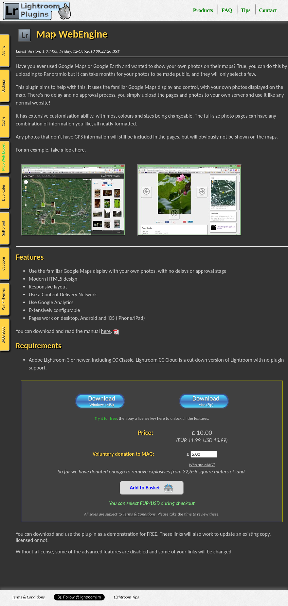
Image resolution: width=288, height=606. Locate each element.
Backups (3, 85)
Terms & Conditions (139, 514)
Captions (3, 263)
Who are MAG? (202, 464)
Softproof (3, 228)
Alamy (3, 50)
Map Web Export (3, 157)
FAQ (227, 10)
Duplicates (3, 192)
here (80, 150)
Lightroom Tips (126, 597)
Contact (268, 10)
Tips (245, 10)
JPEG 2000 (3, 334)
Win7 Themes (3, 299)
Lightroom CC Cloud (157, 360)
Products (203, 10)
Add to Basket (152, 488)
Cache (3, 121)
